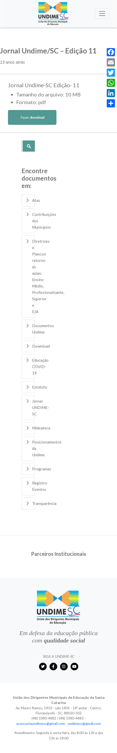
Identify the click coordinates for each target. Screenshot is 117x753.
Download (41, 346)
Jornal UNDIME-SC (40, 407)
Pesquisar (29, 146)
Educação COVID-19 (40, 366)
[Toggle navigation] (102, 13)
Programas (41, 469)
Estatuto (39, 387)
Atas (36, 200)
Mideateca (41, 428)
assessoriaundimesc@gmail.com (40, 724)
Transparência (44, 503)
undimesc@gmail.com (84, 724)
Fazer (32, 117)
